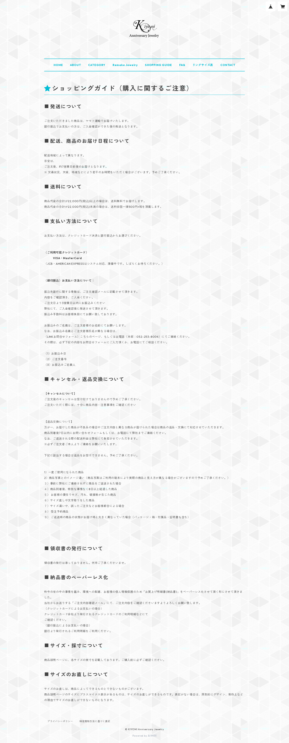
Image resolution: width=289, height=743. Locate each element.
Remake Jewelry (125, 65)
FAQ (182, 65)
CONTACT (227, 65)
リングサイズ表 (202, 65)
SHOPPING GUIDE (158, 65)
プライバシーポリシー (60, 721)
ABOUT (75, 65)
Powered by (144, 735)
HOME (58, 65)
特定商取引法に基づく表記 (94, 721)
